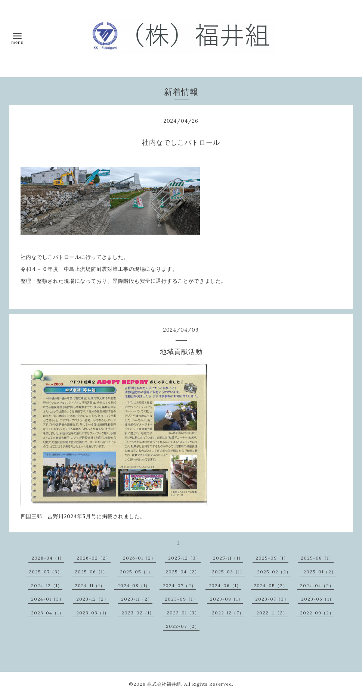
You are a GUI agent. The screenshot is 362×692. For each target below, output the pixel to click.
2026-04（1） (47, 558)
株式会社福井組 (164, 684)
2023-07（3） (272, 599)
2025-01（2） (319, 571)
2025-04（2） (182, 571)
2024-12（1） (46, 585)
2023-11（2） (136, 599)
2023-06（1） (317, 599)
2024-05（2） (271, 585)
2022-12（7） (228, 613)
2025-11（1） (228, 558)
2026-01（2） (139, 558)
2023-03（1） (92, 613)
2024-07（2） (179, 585)
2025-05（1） (136, 571)
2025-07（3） (45, 571)
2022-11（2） (272, 613)
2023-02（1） (137, 613)
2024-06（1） (224, 585)
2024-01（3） (47, 599)
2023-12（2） (92, 599)
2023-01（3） (183, 613)
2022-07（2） (182, 626)
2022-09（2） (317, 613)
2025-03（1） (228, 571)
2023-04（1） (47, 613)
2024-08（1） (133, 585)
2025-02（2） (274, 571)
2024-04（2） (317, 585)
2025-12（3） (184, 558)
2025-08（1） (317, 558)
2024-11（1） (90, 585)
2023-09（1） (181, 599)
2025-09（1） (272, 558)
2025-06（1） (91, 571)
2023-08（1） (226, 599)
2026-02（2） (94, 558)
